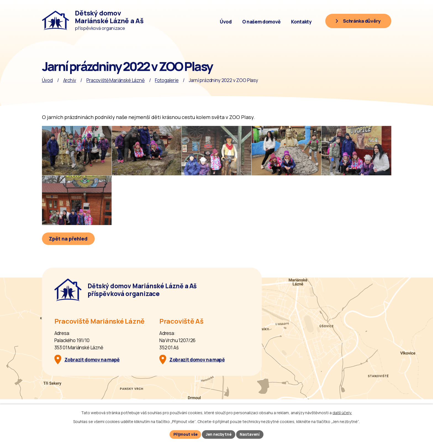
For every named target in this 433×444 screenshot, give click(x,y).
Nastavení (251, 434)
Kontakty (301, 21)
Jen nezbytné (219, 434)
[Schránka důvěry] (357, 21)
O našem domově (261, 21)
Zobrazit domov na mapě (92, 371)
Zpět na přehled (68, 250)
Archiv (69, 80)
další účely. (342, 412)
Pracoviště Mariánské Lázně (115, 80)
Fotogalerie (166, 80)
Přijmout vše (184, 434)
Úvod (226, 21)
